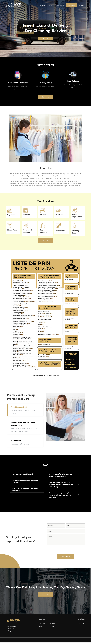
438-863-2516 (10, 629)
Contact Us (60, 5)
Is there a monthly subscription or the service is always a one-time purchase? (61, 495)
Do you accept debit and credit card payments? (25, 481)
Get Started (71, 5)
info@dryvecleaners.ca (12, 632)
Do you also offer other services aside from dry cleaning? (60, 475)
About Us (42, 5)
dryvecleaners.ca (11, 627)
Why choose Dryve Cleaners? (22, 474)
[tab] (27, 474)
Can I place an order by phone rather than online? (25, 489)
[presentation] (58, 549)
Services (50, 5)
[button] (45, 38)
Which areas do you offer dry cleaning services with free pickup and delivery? (61, 484)
